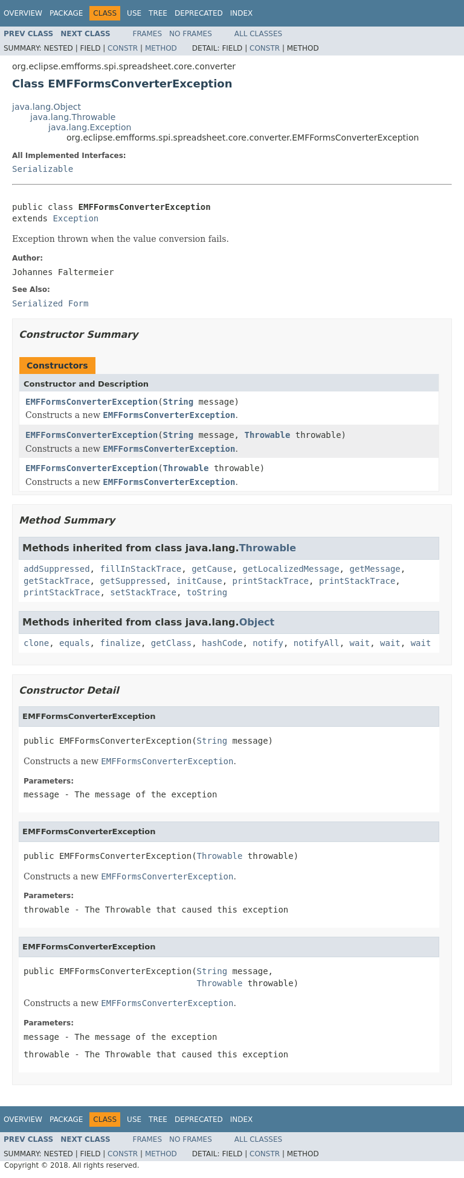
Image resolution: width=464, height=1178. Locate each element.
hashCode (222, 643)
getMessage (374, 569)
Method (161, 48)
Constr (123, 48)
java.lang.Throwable (72, 117)
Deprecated (199, 13)
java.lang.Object (46, 107)
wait (360, 643)
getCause (212, 569)
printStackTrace (271, 581)
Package (66, 13)
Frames (148, 34)
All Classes (258, 34)
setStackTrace (143, 592)
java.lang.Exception (89, 127)
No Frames (190, 34)
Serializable (42, 169)
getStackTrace (57, 581)
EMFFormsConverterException (91, 402)
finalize (120, 643)
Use (134, 13)
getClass (171, 643)
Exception (75, 218)
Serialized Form (50, 303)
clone (36, 643)
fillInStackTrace (140, 569)
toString (207, 592)
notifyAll (317, 643)
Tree (158, 13)
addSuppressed (57, 569)
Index (241, 13)
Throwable (267, 435)
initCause (199, 581)
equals (74, 643)
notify (268, 643)
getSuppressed (133, 581)
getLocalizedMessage (290, 569)
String (178, 402)
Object (257, 622)
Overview (23, 13)
